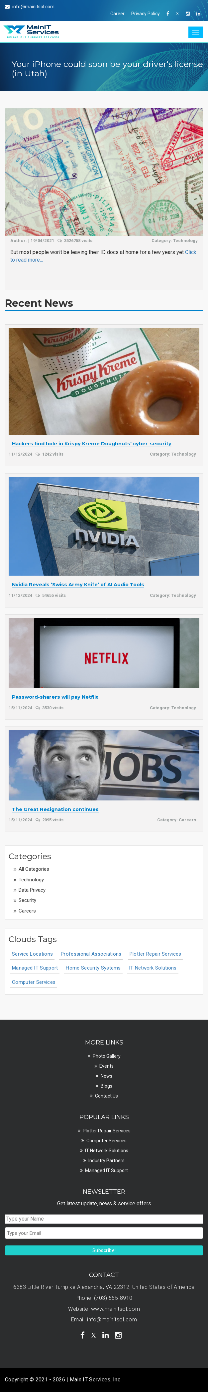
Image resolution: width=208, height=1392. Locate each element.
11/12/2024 (20, 454)
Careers (27, 911)
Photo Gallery (107, 1056)
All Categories (34, 869)
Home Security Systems (93, 968)
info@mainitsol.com (112, 1319)
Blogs (106, 1086)
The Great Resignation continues (55, 809)
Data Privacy (32, 890)
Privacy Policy (145, 13)
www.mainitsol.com (115, 1309)
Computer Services (33, 982)
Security (27, 900)
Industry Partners (106, 1160)
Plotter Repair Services (155, 954)
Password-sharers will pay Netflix (55, 697)
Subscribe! (104, 1250)
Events (106, 1066)
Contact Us (106, 1096)
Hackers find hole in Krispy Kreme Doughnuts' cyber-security (91, 444)
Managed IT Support (35, 968)
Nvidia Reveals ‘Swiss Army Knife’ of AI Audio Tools (78, 585)
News (106, 1076)
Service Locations (32, 954)
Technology (31, 880)
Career (117, 13)
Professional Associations (91, 954)
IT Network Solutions (153, 968)
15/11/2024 (20, 707)
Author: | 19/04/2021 (32, 240)
